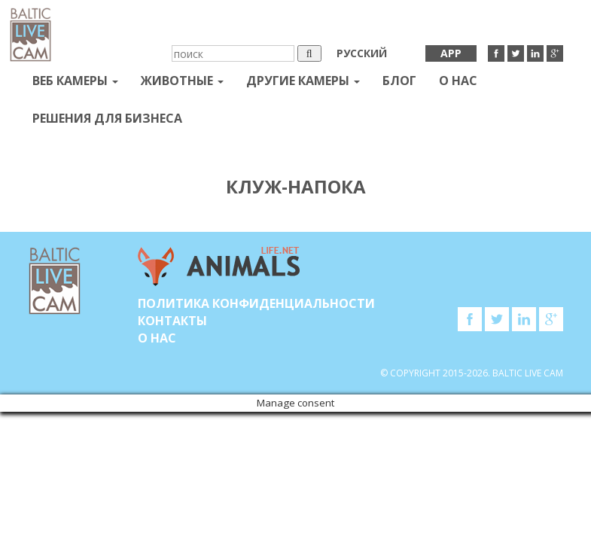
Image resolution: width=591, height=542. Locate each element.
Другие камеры (303, 80)
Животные (182, 80)
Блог (399, 80)
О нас (458, 80)
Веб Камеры (75, 80)
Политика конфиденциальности (256, 303)
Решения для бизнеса (107, 118)
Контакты (172, 320)
